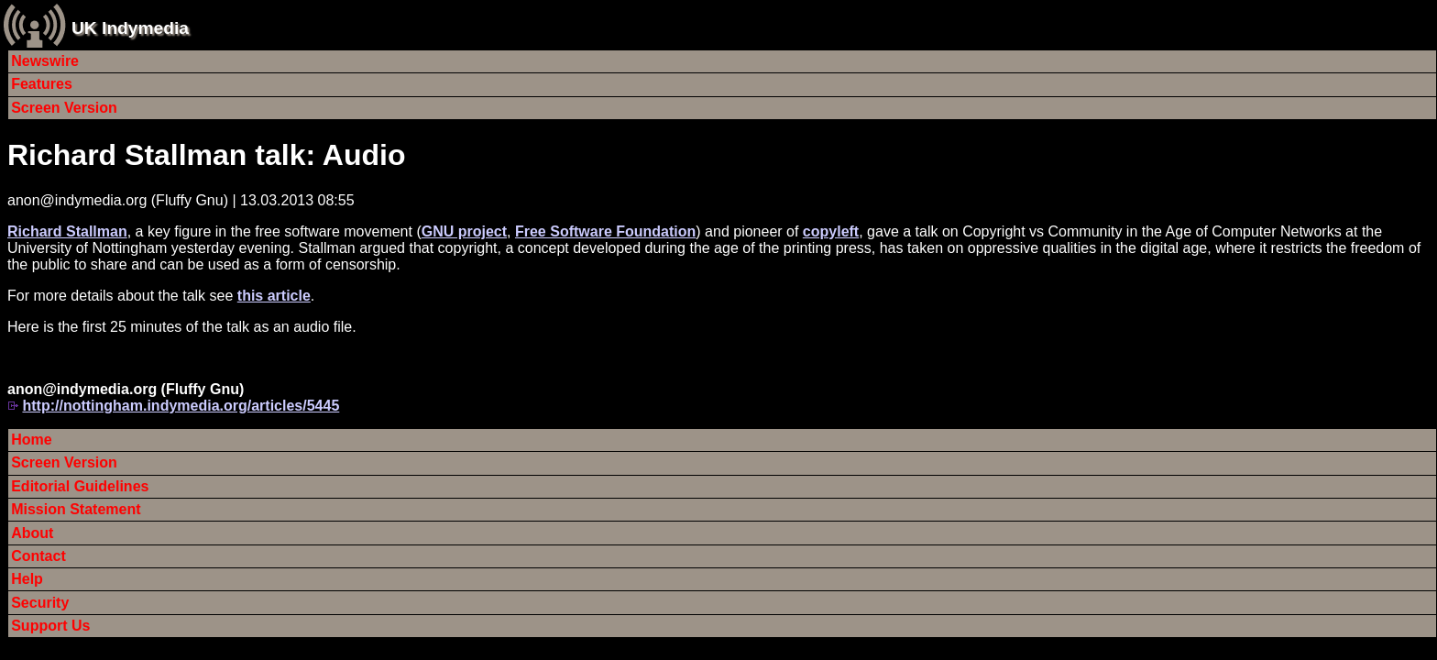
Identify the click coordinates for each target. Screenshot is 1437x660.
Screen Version (64, 108)
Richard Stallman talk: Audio (206, 154)
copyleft (831, 231)
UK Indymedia (130, 28)
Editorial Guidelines (79, 486)
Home (31, 439)
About (32, 533)
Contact (38, 556)
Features (41, 84)
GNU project (464, 231)
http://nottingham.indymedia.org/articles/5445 (180, 405)
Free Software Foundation (605, 231)
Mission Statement (75, 509)
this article (274, 295)
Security (40, 602)
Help (27, 579)
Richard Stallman (67, 231)
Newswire (45, 61)
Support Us (50, 625)
